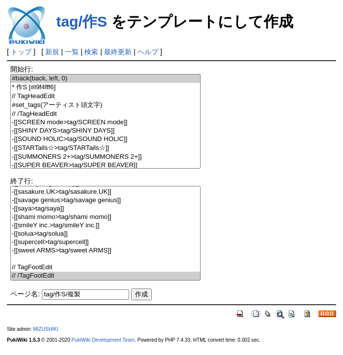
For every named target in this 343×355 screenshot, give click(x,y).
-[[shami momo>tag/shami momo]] (105, 217)
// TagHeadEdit (105, 96)
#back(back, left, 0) (105, 78)
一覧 (72, 52)
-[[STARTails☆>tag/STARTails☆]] (105, 148)
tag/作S (81, 21)
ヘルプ (147, 52)
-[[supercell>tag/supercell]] (105, 242)
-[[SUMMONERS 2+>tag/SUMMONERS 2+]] (105, 157)
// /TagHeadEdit (105, 114)
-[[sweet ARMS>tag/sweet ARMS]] (105, 251)
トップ (21, 52)
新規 (52, 52)
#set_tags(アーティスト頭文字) (105, 105)
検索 (91, 52)
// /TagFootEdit (105, 276)
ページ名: (25, 294)
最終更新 (118, 52)
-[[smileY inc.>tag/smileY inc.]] (105, 225)
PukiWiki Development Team (103, 340)
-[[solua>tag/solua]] (105, 234)
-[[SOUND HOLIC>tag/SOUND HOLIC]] (105, 139)
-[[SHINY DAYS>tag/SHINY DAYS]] (105, 131)
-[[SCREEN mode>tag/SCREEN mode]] (105, 122)
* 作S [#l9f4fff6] (105, 87)
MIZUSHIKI (45, 329)
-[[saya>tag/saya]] (105, 209)
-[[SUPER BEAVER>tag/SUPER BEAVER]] (105, 165)
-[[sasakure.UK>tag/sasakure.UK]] (105, 192)
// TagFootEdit (105, 267)
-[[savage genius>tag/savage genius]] (105, 200)
